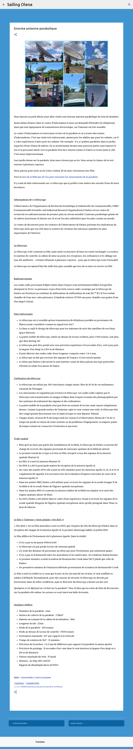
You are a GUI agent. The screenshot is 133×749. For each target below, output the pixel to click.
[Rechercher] (129, 4)
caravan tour (33, 683)
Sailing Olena (19, 4)
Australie (19, 683)
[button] (15, 34)
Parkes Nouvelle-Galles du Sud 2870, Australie (41, 687)
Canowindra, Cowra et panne (36, 677)
